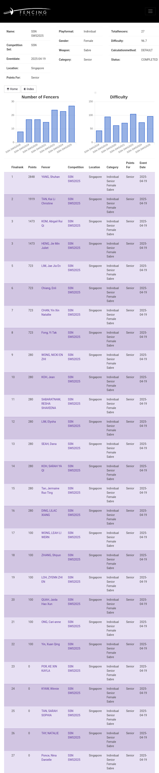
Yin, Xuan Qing (50, 644)
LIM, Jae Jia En (51, 265)
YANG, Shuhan (50, 176)
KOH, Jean (48, 377)
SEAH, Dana (48, 444)
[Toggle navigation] (150, 11)
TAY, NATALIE (50, 733)
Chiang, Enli (48, 288)
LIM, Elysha (48, 421)
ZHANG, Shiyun (51, 555)
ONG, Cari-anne (51, 622)
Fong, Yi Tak (49, 332)
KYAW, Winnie (50, 688)
